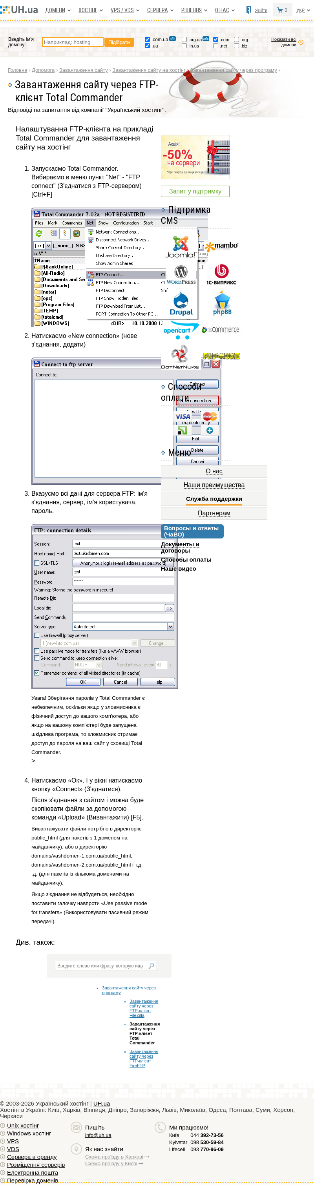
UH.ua (101, 1103)
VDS (13, 1149)
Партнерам (214, 513)
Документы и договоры (180, 547)
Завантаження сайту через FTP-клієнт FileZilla (144, 1008)
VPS (13, 1141)
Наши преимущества (214, 485)
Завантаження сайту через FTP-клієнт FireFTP (144, 1058)
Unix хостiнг (23, 1125)
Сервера (157, 10)
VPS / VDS (122, 10)
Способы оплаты (186, 559)
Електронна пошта (32, 1172)
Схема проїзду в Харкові (114, 1157)
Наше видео (178, 568)
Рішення (191, 10)
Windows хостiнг (29, 1133)
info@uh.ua (98, 1135)
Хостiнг (87, 10)
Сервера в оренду (32, 1156)
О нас (222, 10)
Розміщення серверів (36, 1164)
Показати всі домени (283, 42)
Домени (55, 10)
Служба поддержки (214, 499)
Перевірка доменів (32, 1180)
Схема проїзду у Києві (111, 1163)
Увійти (261, 10)
